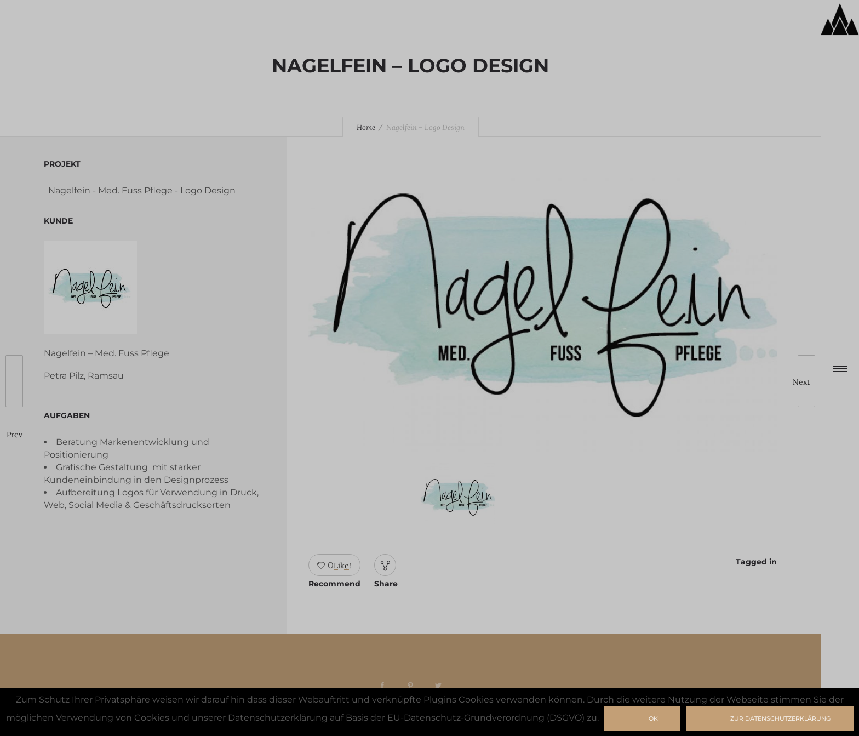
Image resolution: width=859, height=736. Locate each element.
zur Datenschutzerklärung (780, 718)
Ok (653, 718)
